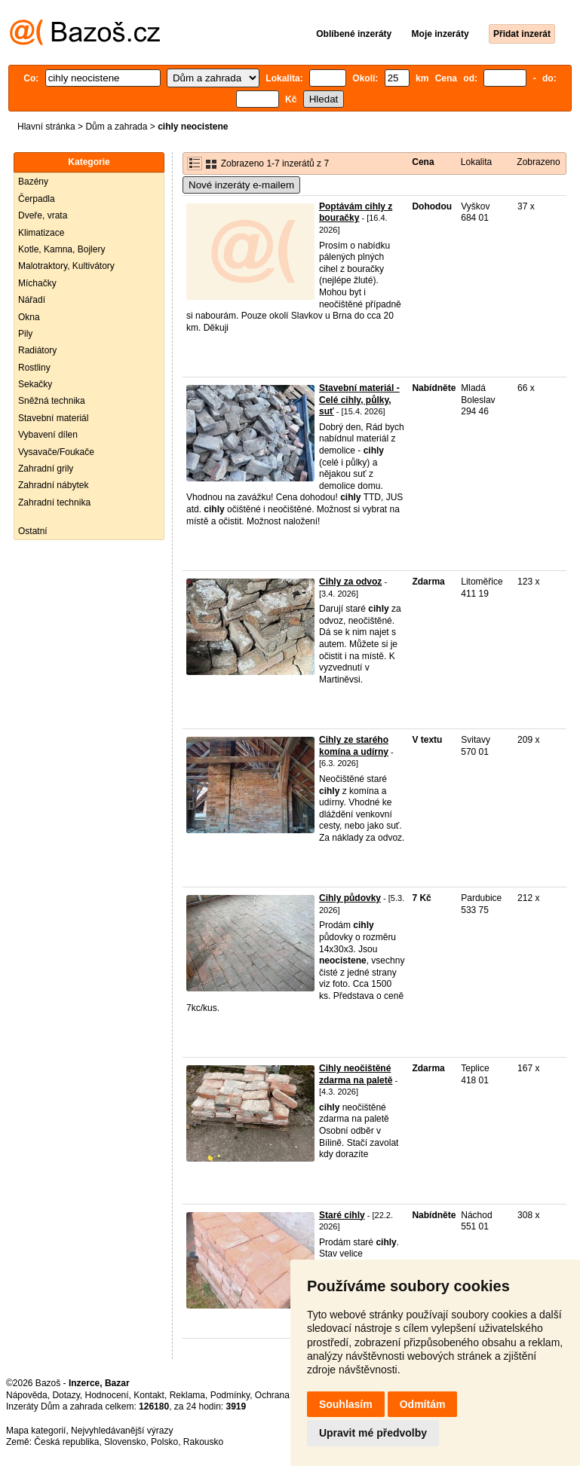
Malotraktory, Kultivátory (66, 266)
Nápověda (27, 1395)
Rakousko (203, 1442)
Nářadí (31, 300)
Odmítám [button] (423, 1404)
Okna (29, 317)
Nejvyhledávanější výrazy (122, 1430)
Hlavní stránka (46, 126)
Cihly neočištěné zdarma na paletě (355, 1074)
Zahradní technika (54, 502)
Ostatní (33, 531)
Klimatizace (41, 233)
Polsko (164, 1442)
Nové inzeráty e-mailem (241, 185)
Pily (25, 333)
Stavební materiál (53, 418)
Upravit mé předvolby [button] (373, 1433)
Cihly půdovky (350, 898)
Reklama (187, 1395)
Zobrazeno (538, 162)
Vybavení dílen (48, 434)
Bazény (33, 181)
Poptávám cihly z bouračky (355, 212)
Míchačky (37, 283)
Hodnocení (107, 1395)
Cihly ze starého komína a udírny (353, 746)
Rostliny (34, 367)
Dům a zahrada (116, 126)
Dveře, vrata (42, 215)
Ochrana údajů (285, 1395)
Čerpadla (36, 199)
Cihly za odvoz (350, 581)
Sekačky (35, 384)
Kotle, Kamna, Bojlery (61, 249)
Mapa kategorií (36, 1430)
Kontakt (148, 1395)
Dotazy (65, 1395)
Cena (423, 162)
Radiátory (37, 350)
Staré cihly (342, 1215)
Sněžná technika (51, 401)
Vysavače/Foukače (56, 452)
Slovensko (125, 1442)
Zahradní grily (45, 468)
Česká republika (66, 1442)
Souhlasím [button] (346, 1404)
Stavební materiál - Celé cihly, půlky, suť (359, 400)
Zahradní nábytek (53, 485)
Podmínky (230, 1395)
